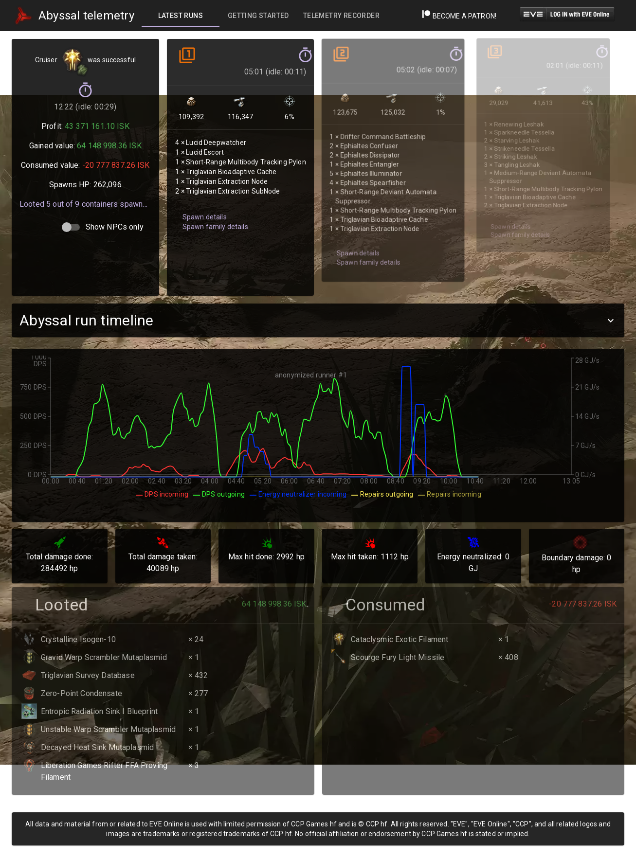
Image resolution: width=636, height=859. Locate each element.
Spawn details (203, 205)
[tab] (180, 15)
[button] (318, 320)
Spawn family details (213, 214)
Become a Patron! (459, 16)
